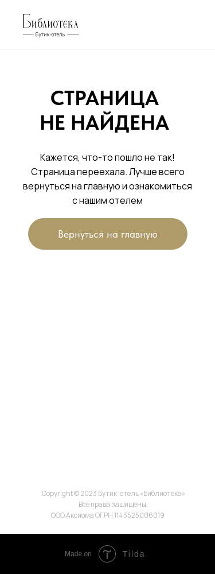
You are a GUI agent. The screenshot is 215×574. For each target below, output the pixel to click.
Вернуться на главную (108, 234)
